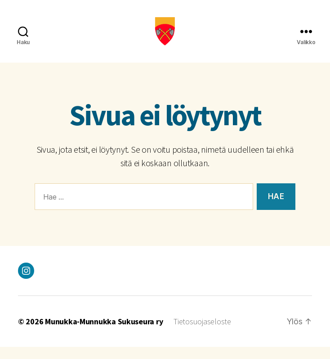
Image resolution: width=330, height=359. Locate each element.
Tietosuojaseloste (202, 333)
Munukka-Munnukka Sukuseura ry (104, 333)
